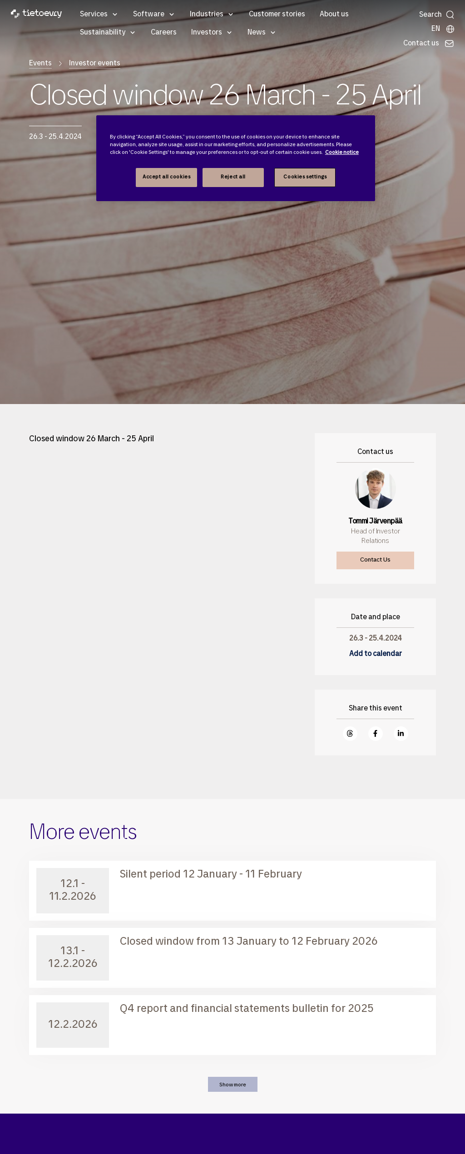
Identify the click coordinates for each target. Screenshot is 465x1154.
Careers (164, 32)
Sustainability (102, 32)
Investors (206, 32)
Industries (206, 14)
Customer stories (277, 14)
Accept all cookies (166, 177)
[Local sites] (443, 29)
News (256, 32)
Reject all (233, 177)
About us (334, 14)
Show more (232, 1085)
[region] (235, 158)
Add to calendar (375, 654)
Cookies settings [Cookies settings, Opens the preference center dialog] (304, 177)
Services (94, 14)
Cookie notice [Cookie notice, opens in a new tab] (342, 152)
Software (148, 14)
